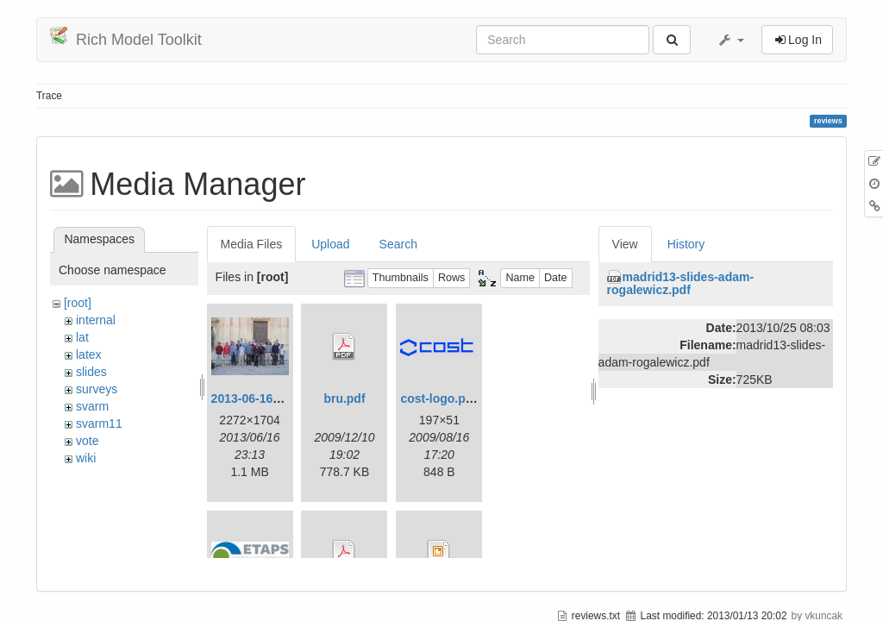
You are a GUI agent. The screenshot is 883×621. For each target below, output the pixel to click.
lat (82, 337)
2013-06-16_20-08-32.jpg (280, 398)
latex (89, 354)
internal (96, 320)
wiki (86, 458)
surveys (96, 389)
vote (87, 441)
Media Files (252, 244)
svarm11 (99, 423)
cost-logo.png (440, 398)
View (625, 244)
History (686, 244)
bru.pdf (344, 398)
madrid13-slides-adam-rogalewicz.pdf (681, 283)
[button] (730, 39)
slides (91, 372)
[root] (77, 303)
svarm (92, 406)
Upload (330, 244)
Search (398, 244)
